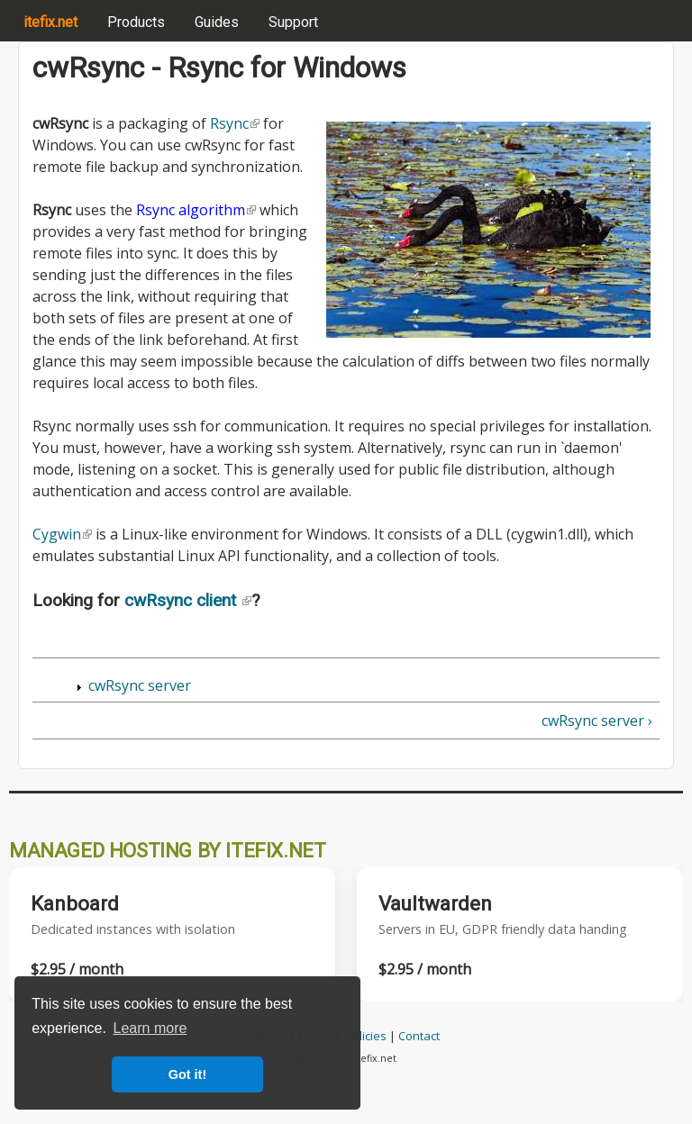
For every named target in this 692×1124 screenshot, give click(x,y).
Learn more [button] (150, 1028)
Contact (419, 1036)
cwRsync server (139, 685)
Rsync (235, 123)
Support (293, 22)
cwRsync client (187, 600)
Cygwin (62, 534)
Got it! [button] (187, 1074)
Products (136, 22)
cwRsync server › (597, 720)
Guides (217, 22)
